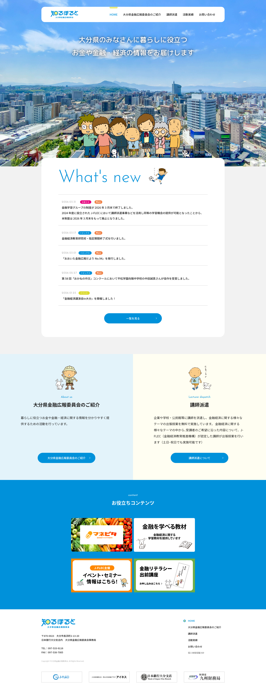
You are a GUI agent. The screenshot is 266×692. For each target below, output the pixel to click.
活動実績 (188, 14)
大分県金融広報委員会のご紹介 (142, 14)
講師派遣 (171, 14)
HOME (114, 14)
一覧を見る (133, 318)
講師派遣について (199, 458)
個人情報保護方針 (196, 652)
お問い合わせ (207, 14)
